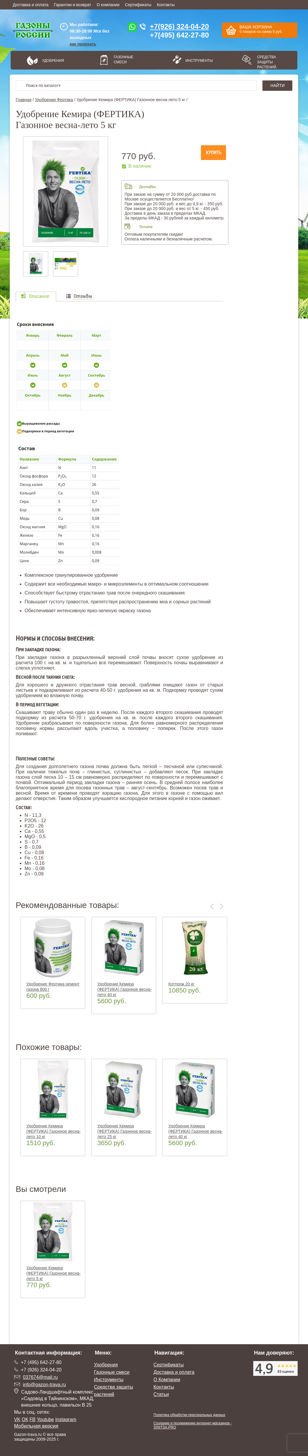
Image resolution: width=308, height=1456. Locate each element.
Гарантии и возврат (72, 4)
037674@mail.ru (40, 1377)
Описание (39, 296)
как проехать (83, 44)
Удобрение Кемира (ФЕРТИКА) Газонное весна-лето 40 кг (124, 989)
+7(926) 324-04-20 (179, 26)
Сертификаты (138, 4)
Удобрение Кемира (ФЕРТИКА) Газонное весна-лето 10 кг (53, 1131)
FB (33, 1419)
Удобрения (53, 61)
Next (222, 906)
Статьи (161, 1394)
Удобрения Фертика (54, 99)
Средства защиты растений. (267, 62)
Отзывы (83, 296)
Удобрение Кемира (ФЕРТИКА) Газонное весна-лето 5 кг (53, 1273)
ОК (25, 1419)
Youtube (45, 1419)
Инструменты (197, 61)
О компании (108, 4)
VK (17, 1419)
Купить (213, 152)
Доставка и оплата (31, 4)
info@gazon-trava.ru (44, 1384)
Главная (23, 99)
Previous (213, 906)
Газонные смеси (123, 59)
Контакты (166, 4)
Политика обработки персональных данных (189, 1415)
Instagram (65, 1419)
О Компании (167, 1379)
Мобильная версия (36, 1426)
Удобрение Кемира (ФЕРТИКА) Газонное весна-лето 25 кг (124, 1131)
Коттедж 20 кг (181, 984)
